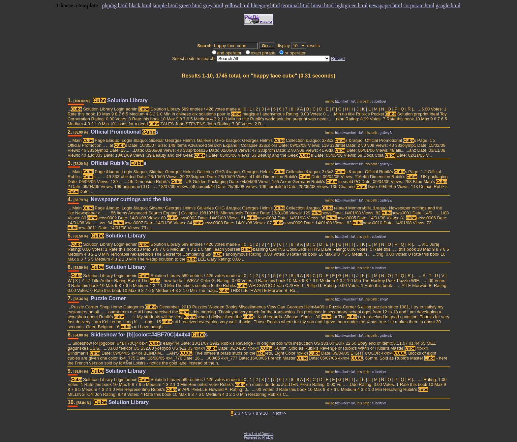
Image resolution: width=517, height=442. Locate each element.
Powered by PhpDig (258, 437)
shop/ (384, 299)
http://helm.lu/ (345, 101)
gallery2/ (386, 133)
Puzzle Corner (108, 298)
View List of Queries (258, 434)
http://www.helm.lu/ (349, 133)
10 (265, 413)
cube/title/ (379, 101)
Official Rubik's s (118, 163)
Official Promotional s (124, 132)
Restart (338, 58)
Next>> (279, 413)
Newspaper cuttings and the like (131, 199)
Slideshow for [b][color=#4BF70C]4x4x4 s (149, 334)
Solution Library (120, 100)
